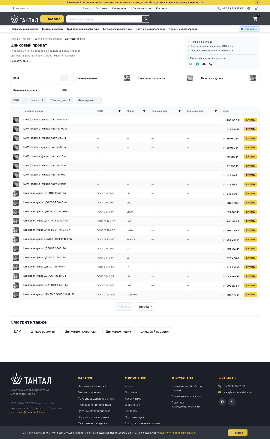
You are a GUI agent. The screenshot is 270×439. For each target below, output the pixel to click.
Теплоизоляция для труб (117, 29)
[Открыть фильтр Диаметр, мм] (215, 111)
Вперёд (145, 306)
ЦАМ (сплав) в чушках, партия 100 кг (45, 128)
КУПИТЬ (250, 120)
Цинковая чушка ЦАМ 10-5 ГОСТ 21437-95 (48, 294)
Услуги (86, 8)
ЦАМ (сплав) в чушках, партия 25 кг (44, 156)
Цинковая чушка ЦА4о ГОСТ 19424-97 (46, 229)
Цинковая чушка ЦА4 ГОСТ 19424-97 (45, 220)
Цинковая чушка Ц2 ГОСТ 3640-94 (44, 257)
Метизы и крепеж (52, 29)
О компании (142, 8)
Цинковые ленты (43, 331)
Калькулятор (119, 8)
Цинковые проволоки (81, 331)
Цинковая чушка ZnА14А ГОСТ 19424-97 (47, 238)
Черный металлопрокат (183, 29)
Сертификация (134, 417)
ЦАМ (17, 331)
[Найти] (146, 19)
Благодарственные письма (142, 423)
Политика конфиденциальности (186, 404)
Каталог (52, 19)
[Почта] (204, 64)
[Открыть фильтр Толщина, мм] (179, 111)
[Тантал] (24, 19)
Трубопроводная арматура (83, 29)
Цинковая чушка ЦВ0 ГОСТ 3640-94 (45, 202)
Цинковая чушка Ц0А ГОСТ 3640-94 (45, 284)
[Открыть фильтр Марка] (144, 111)
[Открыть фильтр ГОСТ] (119, 111)
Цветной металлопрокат (150, 29)
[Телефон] (210, 64)
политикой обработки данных (177, 432)
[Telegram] (249, 8)
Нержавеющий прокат (25, 29)
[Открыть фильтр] (23, 100)
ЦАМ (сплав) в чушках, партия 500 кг (45, 119)
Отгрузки (101, 8)
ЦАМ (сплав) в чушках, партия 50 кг (44, 137)
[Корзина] (255, 18)
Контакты (161, 8)
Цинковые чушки (118, 331)
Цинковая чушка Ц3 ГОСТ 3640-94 (44, 248)
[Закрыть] (257, 2)
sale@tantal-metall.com (32, 411)
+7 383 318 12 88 (234, 386)
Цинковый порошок (155, 331)
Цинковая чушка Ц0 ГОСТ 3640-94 (44, 275)
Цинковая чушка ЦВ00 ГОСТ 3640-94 (46, 211)
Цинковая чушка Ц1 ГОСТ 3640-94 (44, 266)
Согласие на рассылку (186, 396)
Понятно (238, 432)
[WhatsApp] (257, 8)
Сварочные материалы (93, 423)
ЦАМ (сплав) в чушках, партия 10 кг (44, 174)
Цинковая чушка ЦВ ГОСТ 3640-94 (44, 192)
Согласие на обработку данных (187, 388)
